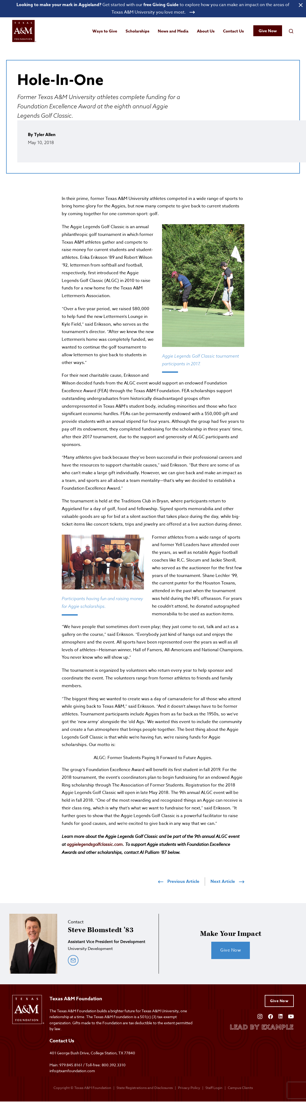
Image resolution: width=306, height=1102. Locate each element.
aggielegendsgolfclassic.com (95, 845)
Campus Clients (240, 1087)
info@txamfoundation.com (72, 1071)
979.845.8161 (70, 1065)
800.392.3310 (114, 1065)
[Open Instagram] (260, 1016)
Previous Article (178, 882)
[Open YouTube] (291, 1016)
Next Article (227, 882)
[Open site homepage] (24, 32)
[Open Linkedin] (280, 1016)
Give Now (268, 31)
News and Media (173, 31)
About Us (205, 31)
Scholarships (137, 31)
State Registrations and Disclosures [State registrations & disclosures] (145, 1087)
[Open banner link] (153, 9)
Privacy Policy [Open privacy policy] (189, 1087)
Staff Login (213, 1087)
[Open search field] (291, 31)
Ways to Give (104, 31)
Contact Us (233, 31)
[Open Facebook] (270, 1016)
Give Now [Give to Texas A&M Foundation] (279, 1001)
